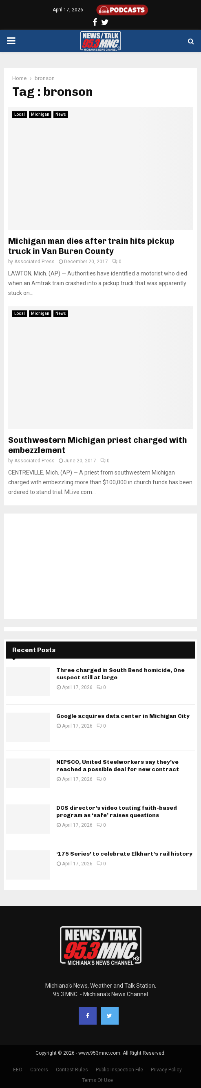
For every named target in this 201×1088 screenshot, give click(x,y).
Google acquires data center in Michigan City (123, 716)
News (60, 114)
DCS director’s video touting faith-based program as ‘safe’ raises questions (116, 811)
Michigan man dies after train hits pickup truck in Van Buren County (91, 246)
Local (19, 114)
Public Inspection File (119, 1070)
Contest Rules (72, 1070)
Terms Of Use (97, 1080)
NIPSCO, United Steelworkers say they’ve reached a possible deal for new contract (117, 766)
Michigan (40, 114)
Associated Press (34, 261)
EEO (17, 1070)
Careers (39, 1070)
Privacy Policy (166, 1070)
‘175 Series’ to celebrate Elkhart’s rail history (124, 853)
